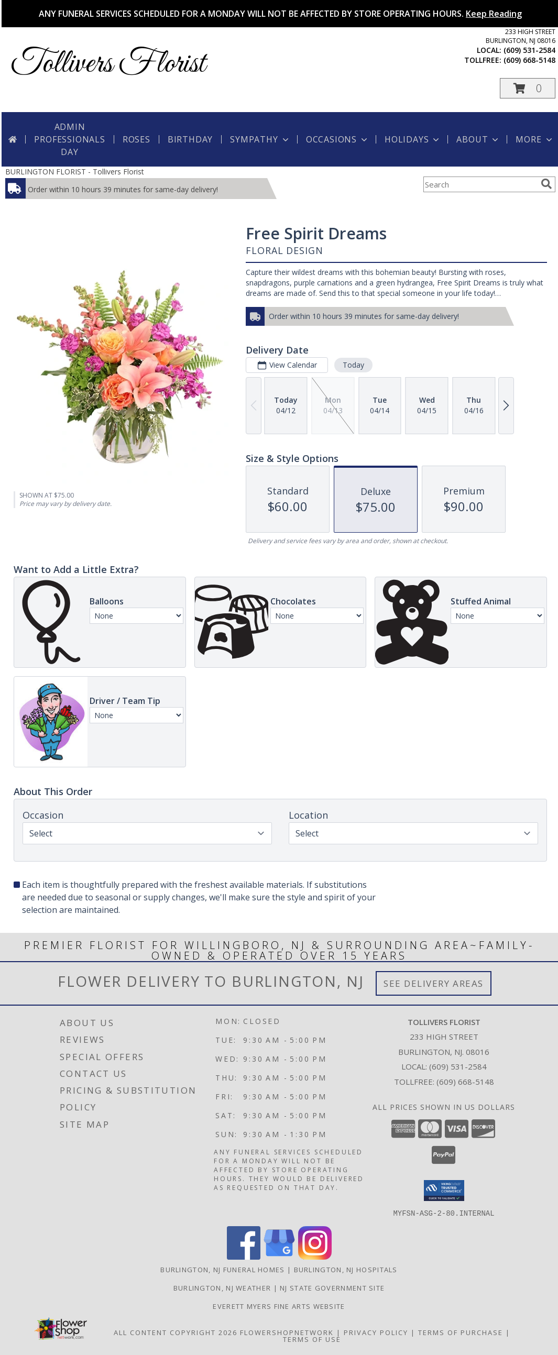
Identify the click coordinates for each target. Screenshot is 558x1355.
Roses (136, 139)
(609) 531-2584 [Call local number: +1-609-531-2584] (529, 50)
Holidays (413, 139)
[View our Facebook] (243, 1256)
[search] (546, 184)
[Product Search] (480, 184)
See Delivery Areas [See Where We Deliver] (434, 983)
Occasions (337, 139)
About (478, 139)
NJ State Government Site (332, 1287)
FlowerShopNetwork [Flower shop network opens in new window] (287, 1332)
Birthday (190, 139)
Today (353, 365)
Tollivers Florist (107, 64)
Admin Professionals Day (69, 139)
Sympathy (260, 139)
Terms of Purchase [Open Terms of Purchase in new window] (460, 1332)
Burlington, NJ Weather (222, 1287)
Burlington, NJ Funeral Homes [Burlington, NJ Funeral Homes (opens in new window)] (222, 1269)
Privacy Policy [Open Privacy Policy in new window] (376, 1332)
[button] (527, 88)
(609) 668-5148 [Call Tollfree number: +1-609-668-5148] (465, 1081)
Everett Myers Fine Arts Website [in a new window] (279, 1305)
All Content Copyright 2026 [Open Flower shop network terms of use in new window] (175, 1332)
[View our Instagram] (315, 1256)
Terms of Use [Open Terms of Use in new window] (312, 1338)
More (535, 139)
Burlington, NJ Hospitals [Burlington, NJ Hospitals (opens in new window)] (346, 1269)
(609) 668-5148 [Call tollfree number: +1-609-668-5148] (529, 60)
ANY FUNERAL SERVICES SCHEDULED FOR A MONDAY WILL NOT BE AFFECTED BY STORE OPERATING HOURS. (280, 13)
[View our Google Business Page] (279, 1256)
